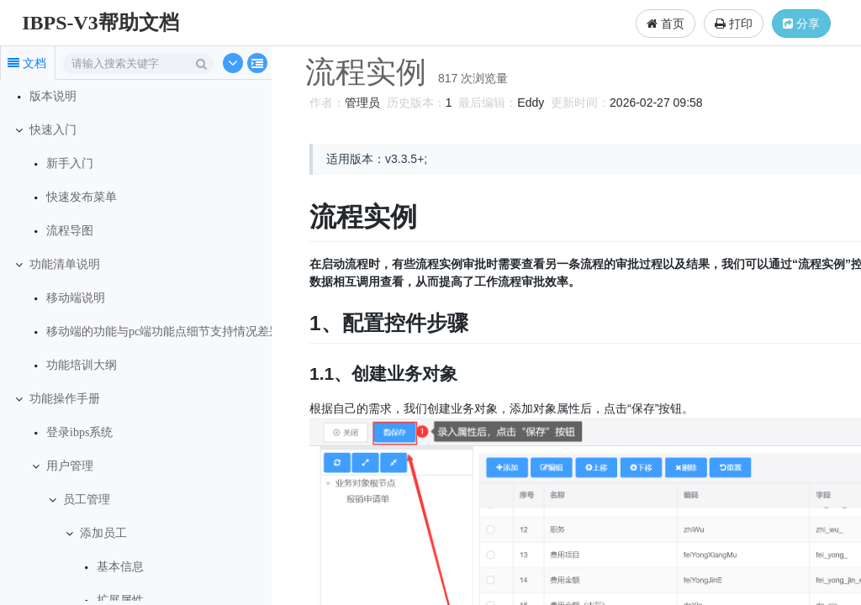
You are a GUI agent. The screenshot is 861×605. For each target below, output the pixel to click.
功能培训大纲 (81, 365)
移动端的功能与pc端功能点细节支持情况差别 (163, 331)
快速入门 (53, 130)
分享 (801, 23)
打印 (734, 23)
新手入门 (69, 163)
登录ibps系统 (79, 432)
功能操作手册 (64, 398)
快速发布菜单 (81, 197)
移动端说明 (75, 298)
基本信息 (120, 566)
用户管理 (69, 466)
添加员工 (103, 533)
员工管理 (86, 499)
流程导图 (69, 230)
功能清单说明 (64, 264)
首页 (665, 23)
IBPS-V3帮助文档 (100, 23)
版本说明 (53, 96)
